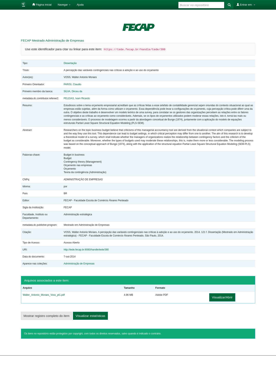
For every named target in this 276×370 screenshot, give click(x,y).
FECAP (26, 40)
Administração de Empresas (64, 40)
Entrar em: (246, 4)
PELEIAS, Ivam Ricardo (77, 98)
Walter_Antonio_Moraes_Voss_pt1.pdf (44, 294)
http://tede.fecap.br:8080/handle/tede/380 (86, 249)
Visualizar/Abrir (222, 297)
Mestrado (38, 40)
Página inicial (41, 4)
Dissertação (70, 63)
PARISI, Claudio (72, 84)
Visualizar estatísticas (90, 316)
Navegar (64, 4)
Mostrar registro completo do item (46, 316)
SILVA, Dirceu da (73, 91)
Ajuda (80, 4)
